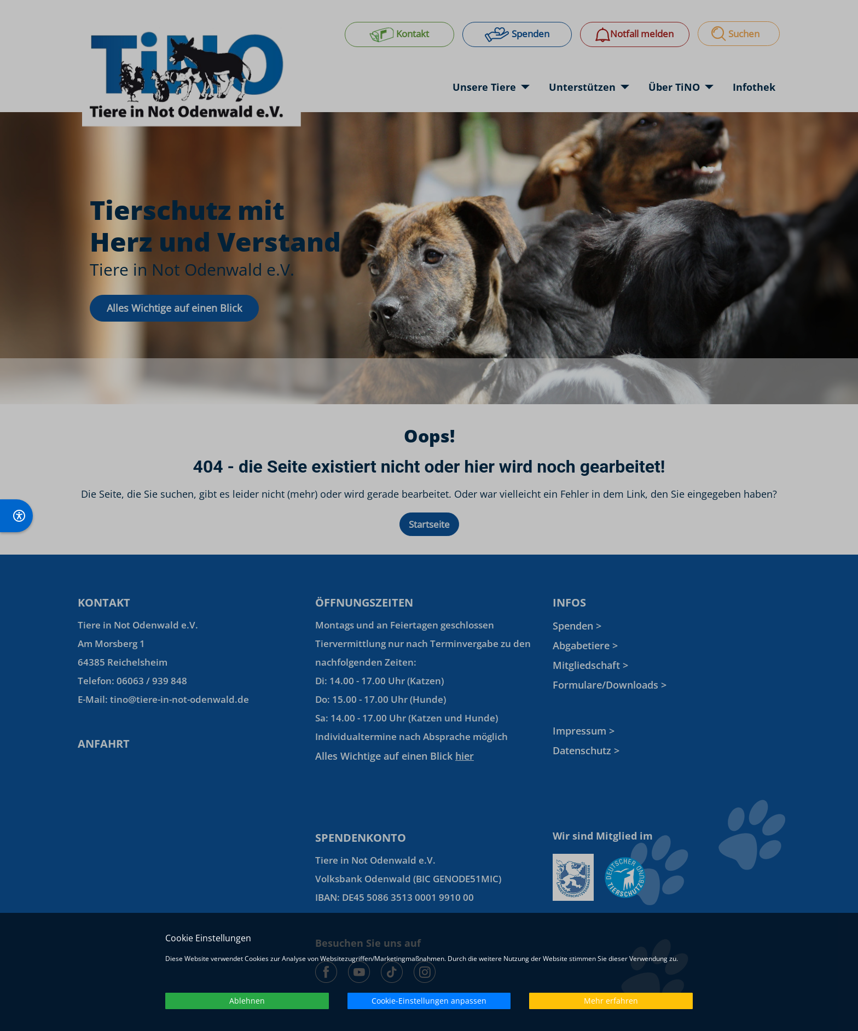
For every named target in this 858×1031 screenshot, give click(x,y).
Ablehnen (247, 1000)
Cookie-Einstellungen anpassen (429, 1000)
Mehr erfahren (611, 1000)
